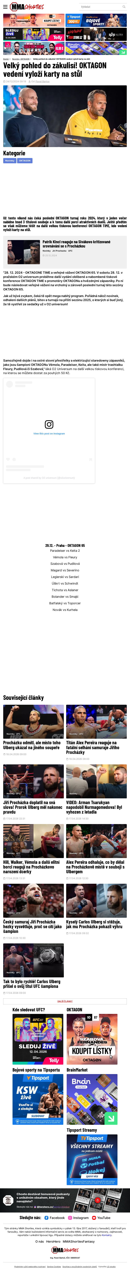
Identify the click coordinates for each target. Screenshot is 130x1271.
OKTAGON (24, 59)
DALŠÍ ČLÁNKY (65, 1002)
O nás (39, 1241)
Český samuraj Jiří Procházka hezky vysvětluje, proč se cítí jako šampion (32, 927)
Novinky (15, 59)
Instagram (78, 1218)
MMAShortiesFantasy (79, 1241)
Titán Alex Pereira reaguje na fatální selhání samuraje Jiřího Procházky (92, 748)
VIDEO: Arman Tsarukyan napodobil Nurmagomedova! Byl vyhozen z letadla (94, 808)
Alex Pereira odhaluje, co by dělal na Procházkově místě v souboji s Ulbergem (95, 867)
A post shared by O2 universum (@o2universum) (49, 478)
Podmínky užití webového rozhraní (30, 1267)
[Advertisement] (65, 189)
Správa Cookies (54, 1267)
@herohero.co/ (52, 1207)
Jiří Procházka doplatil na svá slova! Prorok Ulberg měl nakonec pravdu (32, 808)
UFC (70, 251)
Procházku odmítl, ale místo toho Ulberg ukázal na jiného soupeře (32, 745)
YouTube (101, 1218)
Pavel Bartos (42, 82)
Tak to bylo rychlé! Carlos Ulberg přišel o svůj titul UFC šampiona (31, 984)
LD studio (111, 1267)
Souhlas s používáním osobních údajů (79, 1267)
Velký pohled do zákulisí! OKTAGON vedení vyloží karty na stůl (61, 59)
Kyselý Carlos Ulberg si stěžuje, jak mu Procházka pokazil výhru (94, 924)
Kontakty (107, 1235)
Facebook (55, 1218)
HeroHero (53, 1241)
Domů (6, 59)
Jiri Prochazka (59, 251)
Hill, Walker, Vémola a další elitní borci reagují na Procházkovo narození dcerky (31, 867)
